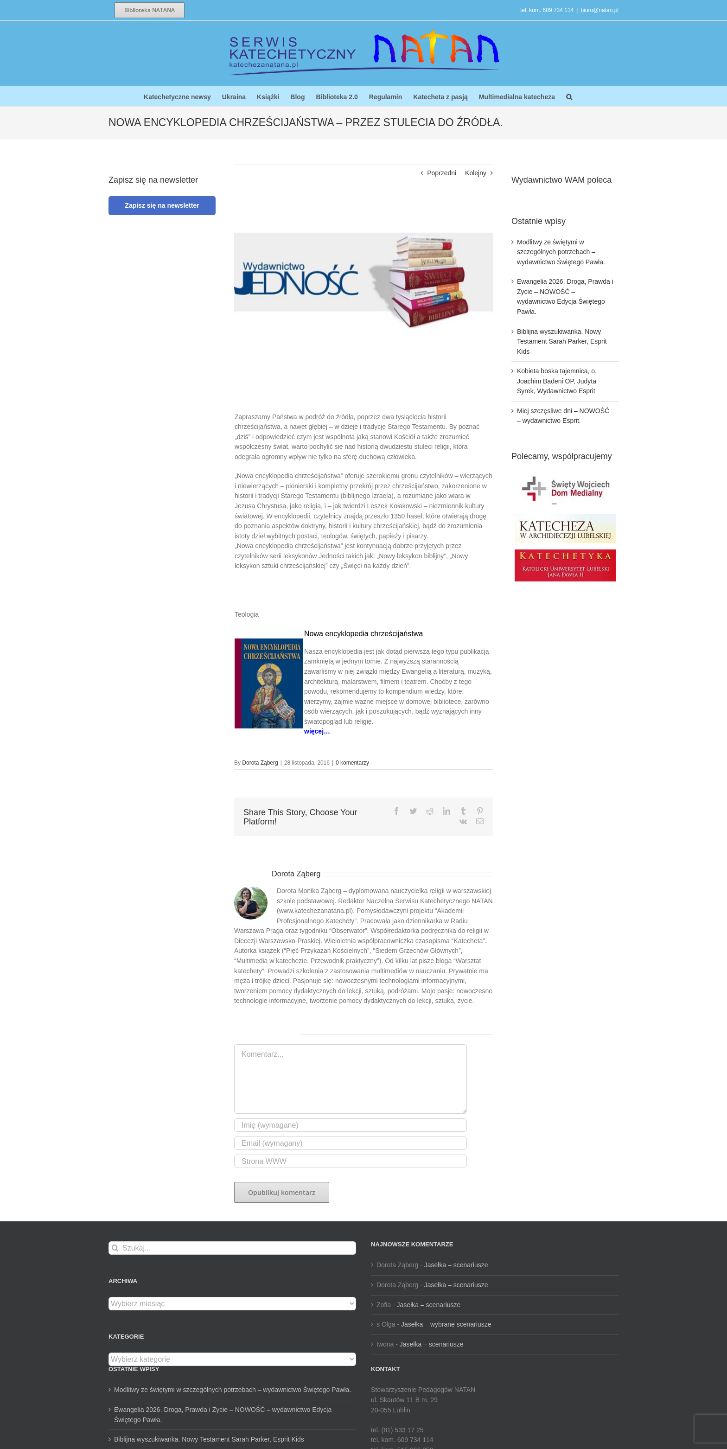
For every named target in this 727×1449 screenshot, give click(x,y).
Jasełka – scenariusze (456, 1265)
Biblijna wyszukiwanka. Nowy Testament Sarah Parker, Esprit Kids (562, 341)
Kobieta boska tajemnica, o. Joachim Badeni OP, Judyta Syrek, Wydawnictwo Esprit (557, 381)
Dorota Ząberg (260, 763)
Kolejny (475, 173)
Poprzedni (441, 173)
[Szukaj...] (232, 1248)
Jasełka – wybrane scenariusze (446, 1324)
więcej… (317, 731)
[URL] (350, 1161)
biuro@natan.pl (599, 10)
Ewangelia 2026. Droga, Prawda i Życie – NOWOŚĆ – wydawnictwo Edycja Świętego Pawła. (223, 1414)
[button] (569, 96)
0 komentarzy (352, 763)
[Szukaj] (115, 1248)
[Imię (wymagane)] (350, 1125)
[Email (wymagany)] (350, 1143)
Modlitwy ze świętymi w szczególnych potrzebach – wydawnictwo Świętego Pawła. (561, 252)
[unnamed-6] (363, 280)
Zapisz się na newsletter (162, 205)
